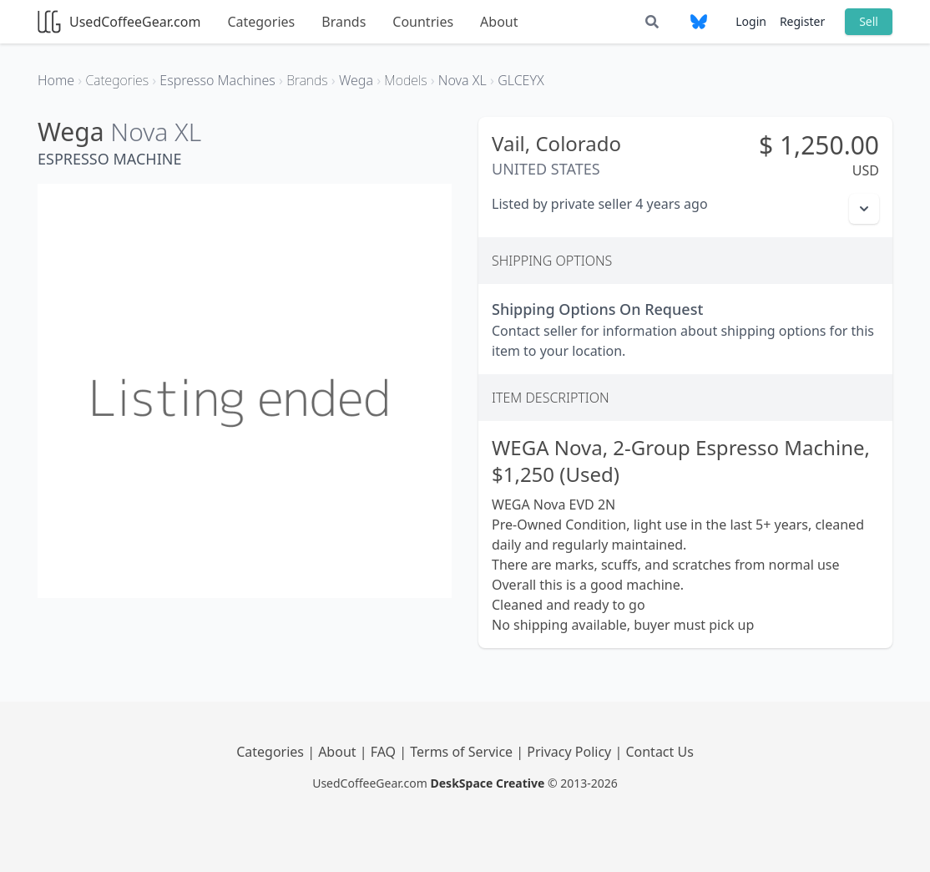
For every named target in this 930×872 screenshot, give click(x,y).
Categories (261, 22)
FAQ (385, 752)
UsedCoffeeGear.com (119, 21)
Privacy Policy (570, 752)
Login (750, 21)
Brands (343, 22)
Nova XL (155, 131)
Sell (868, 21)
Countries (422, 22)
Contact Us (659, 752)
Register (802, 21)
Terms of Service (463, 752)
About (499, 22)
